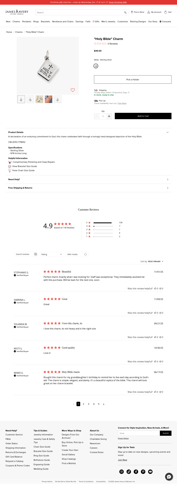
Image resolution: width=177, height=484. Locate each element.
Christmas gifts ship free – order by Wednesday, (88, 2)
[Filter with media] (77, 254)
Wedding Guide (41, 468)
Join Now (122, 459)
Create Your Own (70, 450)
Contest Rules (96, 452)
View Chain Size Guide (23, 170)
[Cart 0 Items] (167, 12)
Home (9, 31)
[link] (138, 21)
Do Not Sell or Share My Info (65, 481)
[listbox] (48, 101)
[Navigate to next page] (104, 404)
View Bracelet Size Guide (24, 166)
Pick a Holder (132, 79)
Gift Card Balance (14, 456)
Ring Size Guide (41, 455)
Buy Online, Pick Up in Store (73, 444)
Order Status (12, 443)
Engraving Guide (42, 464)
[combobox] (81, 12)
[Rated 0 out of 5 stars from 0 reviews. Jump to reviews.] (106, 43)
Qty (103, 111)
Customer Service (14, 434)
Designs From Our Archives (71, 436)
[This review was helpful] (155, 288)
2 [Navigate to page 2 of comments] (83, 403)
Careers (93, 447)
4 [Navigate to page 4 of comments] (93, 403)
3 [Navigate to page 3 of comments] (88, 403)
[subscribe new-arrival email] (139, 433)
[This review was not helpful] (160, 288)
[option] (21, 99)
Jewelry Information (43, 434)
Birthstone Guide (42, 459)
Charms (19, 31)
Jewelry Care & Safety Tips (44, 440)
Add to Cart (143, 116)
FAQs (8, 438)
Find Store (122, 103)
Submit (166, 433)
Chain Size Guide (42, 446)
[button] (154, 12)
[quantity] (102, 116)
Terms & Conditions (86, 481)
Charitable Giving (98, 438)
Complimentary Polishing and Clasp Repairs (34, 162)
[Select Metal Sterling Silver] (96, 66)
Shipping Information (16, 447)
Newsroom (95, 443)
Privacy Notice (123, 438)
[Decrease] (109, 116)
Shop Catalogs (69, 458)
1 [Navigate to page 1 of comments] (78, 403)
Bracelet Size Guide (43, 451)
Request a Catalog (14, 461)
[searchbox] (23, 254)
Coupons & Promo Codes (18, 465)
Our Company (96, 434)
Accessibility (101, 481)
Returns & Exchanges (16, 452)
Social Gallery (68, 454)
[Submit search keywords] (126, 12)
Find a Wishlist (69, 463)
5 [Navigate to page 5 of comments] (98, 403)
